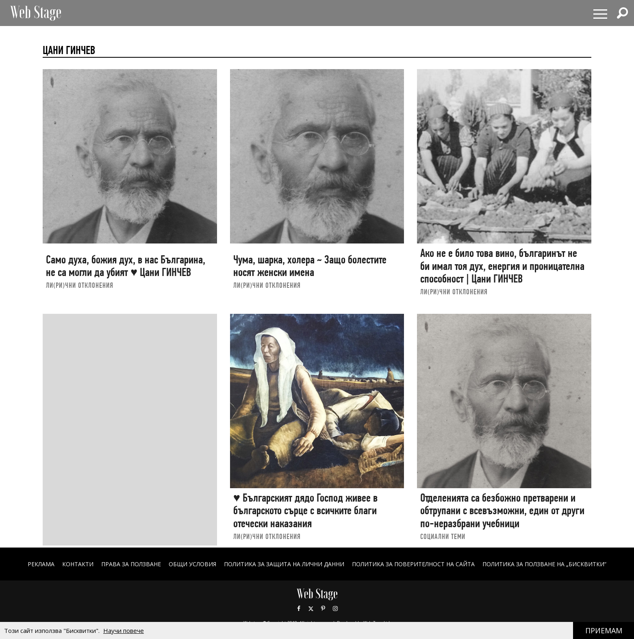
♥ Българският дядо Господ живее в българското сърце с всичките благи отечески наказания (305, 510)
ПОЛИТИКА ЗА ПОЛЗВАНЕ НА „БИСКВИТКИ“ (544, 564)
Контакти (77, 564)
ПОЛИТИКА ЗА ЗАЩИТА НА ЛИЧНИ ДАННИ (284, 564)
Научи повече (123, 630)
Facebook (299, 608)
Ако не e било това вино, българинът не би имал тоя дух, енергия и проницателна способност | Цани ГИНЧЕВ (502, 265)
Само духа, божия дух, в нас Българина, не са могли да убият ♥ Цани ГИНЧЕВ (125, 266)
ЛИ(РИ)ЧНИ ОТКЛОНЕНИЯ (79, 285)
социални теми (442, 536)
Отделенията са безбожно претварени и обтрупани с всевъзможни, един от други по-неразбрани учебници (502, 510)
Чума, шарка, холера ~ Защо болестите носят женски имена (309, 266)
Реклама (41, 564)
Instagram (335, 608)
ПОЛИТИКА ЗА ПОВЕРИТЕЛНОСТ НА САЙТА (413, 564)
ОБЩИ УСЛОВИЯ (192, 564)
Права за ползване (131, 564)
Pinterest (323, 608)
